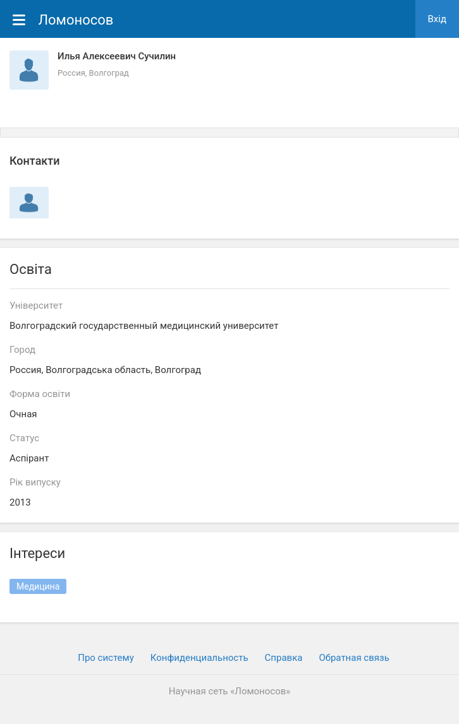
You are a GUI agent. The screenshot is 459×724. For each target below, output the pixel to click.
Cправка (284, 657)
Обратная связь (354, 657)
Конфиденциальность (199, 657)
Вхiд (437, 19)
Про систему (106, 657)
